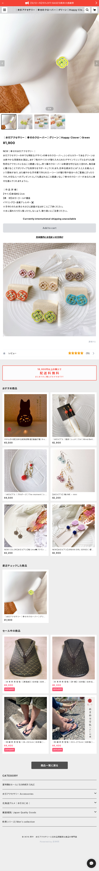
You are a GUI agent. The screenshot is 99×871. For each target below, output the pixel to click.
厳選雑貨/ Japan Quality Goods (19, 812)
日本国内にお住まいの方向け (49, 237)
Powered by (49, 842)
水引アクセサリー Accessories (18, 794)
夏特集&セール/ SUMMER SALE (18, 784)
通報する (92, 342)
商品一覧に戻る (49, 765)
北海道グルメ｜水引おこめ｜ (16, 803)
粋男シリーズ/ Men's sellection (18, 821)
